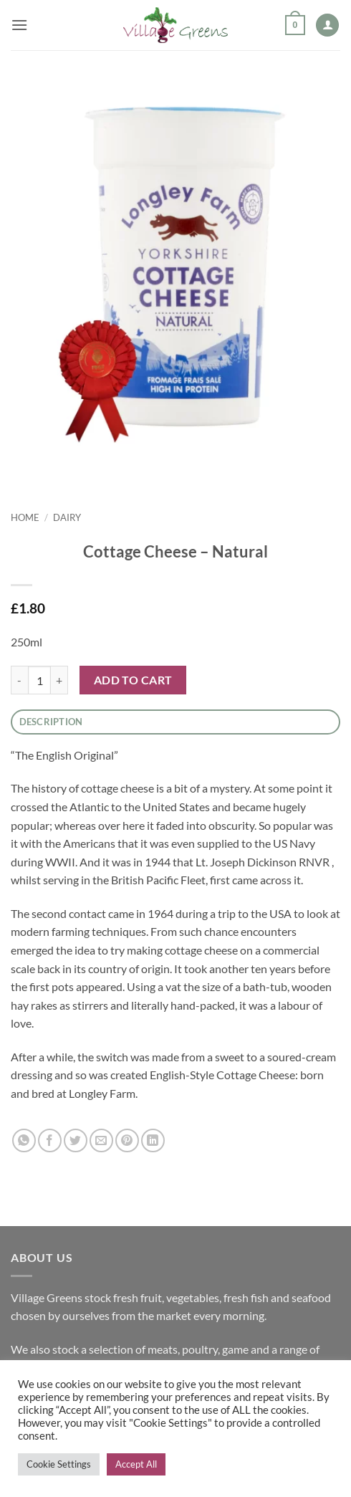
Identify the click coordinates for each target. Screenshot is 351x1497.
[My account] (327, 25)
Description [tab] (51, 721)
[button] (19, 24)
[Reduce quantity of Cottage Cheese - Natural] (19, 680)
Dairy (67, 517)
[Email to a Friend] (101, 1140)
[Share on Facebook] (50, 1140)
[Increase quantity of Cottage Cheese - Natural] (59, 680)
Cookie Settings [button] (59, 1464)
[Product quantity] (39, 680)
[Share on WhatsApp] (24, 1140)
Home (25, 517)
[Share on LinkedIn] (153, 1140)
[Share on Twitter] (75, 1140)
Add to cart (133, 680)
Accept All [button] (136, 1464)
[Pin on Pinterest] (127, 1140)
